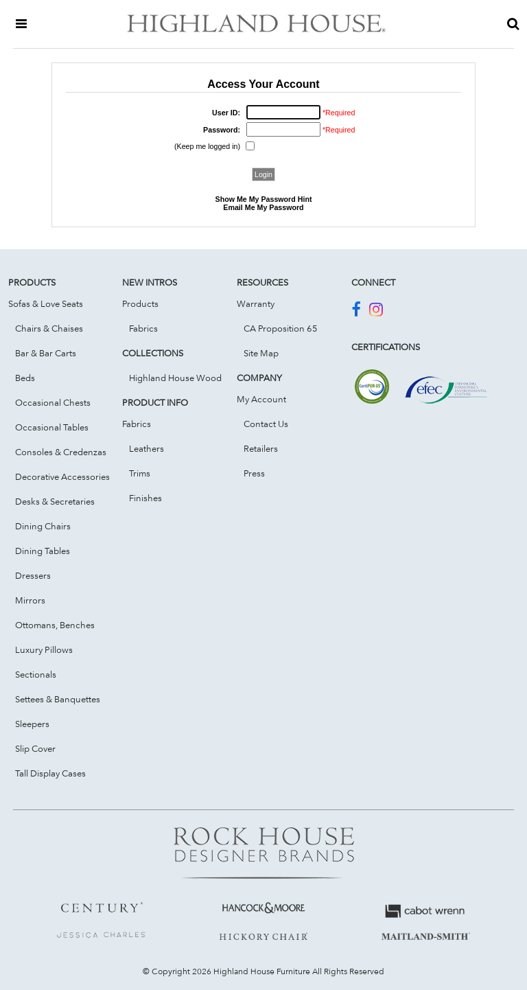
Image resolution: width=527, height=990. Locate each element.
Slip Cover (35, 748)
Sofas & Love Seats (45, 303)
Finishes (145, 497)
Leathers (146, 448)
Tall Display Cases (50, 773)
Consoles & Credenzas (60, 451)
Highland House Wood (175, 377)
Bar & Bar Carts (45, 352)
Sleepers (32, 723)
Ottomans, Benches (55, 624)
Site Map (261, 352)
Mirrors (30, 600)
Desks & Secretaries (55, 501)
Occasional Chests (53, 402)
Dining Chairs (43, 525)
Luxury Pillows (44, 649)
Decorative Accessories (62, 476)
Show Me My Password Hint (263, 199)
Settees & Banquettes (57, 698)
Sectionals (35, 674)
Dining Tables (42, 550)
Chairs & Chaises (49, 328)
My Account (261, 398)
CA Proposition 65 (281, 328)
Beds (25, 377)
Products (140, 303)
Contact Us (266, 423)
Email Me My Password (263, 207)
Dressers (33, 575)
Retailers (261, 448)
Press (254, 473)
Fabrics (143, 328)
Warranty (255, 303)
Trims (139, 473)
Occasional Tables (52, 427)
